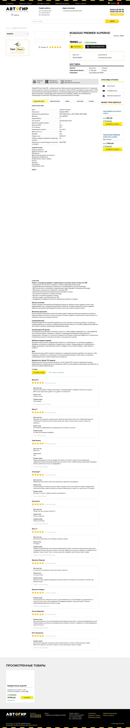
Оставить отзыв (38, 372)
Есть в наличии (91, 42)
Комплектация (55, 101)
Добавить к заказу (112, 124)
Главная (8, 28)
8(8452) (117, 10)
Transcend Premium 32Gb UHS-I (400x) (111, 136)
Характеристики (38, 101)
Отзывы (91, 101)
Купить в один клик (97, 47)
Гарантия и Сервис (26, 3)
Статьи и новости (80, 3)
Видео (67, 101)
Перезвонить (117, 14)
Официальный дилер (62, 3)
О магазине (10, 3)
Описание (80, 101)
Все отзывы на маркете (56, 372)
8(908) (117, 12)
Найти (112, 21)
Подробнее (11, 700)
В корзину (77, 47)
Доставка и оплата (44, 3)
